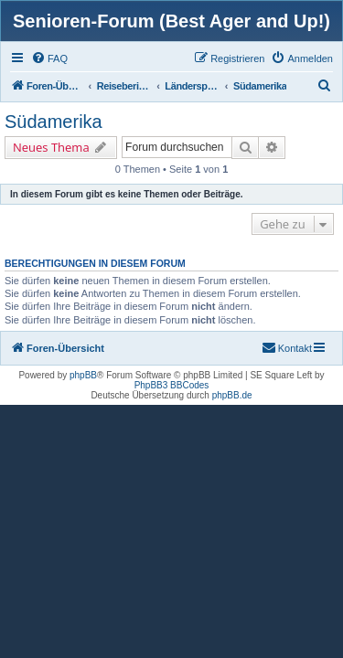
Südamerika (53, 121)
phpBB (83, 375)
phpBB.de (232, 395)
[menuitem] (49, 58)
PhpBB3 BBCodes (171, 385)
